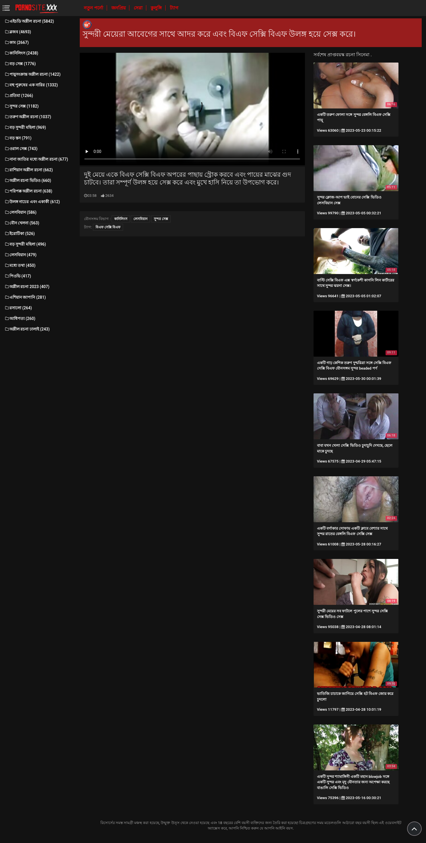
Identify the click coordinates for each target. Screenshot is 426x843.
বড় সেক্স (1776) (20, 63)
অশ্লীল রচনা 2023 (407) (26, 286)
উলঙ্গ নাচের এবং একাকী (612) (32, 201)
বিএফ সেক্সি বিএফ (108, 227)
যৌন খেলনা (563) (21, 223)
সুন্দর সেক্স (161, 219)
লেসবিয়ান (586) (20, 212)
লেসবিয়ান (140, 219)
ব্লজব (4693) (17, 32)
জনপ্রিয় (119, 8)
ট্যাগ (174, 8)
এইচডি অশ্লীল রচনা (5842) (29, 21)
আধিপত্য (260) (19, 318)
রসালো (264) (18, 308)
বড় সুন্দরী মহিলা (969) (25, 127)
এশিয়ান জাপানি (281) (25, 297)
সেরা (139, 8)
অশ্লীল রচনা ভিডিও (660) (27, 180)
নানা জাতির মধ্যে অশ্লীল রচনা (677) (36, 159)
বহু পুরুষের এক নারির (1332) (31, 85)
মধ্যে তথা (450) (20, 265)
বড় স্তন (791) (18, 138)
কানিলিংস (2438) (21, 53)
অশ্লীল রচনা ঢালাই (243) (27, 329)
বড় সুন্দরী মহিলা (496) (25, 244)
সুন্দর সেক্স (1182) (21, 106)
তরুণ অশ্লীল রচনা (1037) (27, 116)
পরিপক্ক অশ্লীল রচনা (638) (28, 191)
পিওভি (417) (17, 276)
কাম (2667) (16, 42)
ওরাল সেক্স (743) (21, 148)
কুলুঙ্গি (157, 8)
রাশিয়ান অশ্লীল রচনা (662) (28, 170)
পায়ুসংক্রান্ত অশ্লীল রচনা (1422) (32, 74)
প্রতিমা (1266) (18, 95)
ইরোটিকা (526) (19, 233)
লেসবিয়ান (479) (20, 254)
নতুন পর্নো (94, 8)
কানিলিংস (120, 219)
